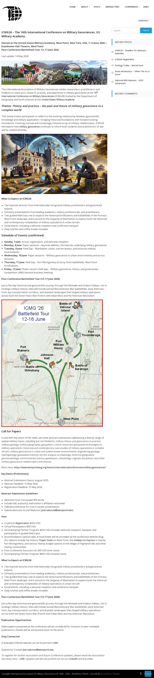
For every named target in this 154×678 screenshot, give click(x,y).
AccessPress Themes (110, 673)
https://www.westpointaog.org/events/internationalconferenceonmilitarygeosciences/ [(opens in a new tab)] (60, 467)
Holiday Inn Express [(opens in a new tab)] (84, 540)
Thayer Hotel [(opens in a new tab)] (46, 540)
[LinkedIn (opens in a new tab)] (73, 658)
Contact (143, 20)
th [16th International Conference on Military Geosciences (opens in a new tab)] (97, 92)
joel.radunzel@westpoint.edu (57, 510)
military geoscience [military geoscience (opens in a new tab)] (29, 126)
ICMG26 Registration (124, 59)
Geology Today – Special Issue (129, 65)
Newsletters (112, 6)
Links (146, 6)
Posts (97, 6)
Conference (131, 6)
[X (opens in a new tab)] (83, 658)
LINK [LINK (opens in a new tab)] (55, 642)
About (84, 6)
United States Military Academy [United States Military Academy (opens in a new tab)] (58, 99)
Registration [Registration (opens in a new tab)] (22, 523)
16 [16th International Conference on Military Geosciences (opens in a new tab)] (95, 92)
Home (72, 6)
